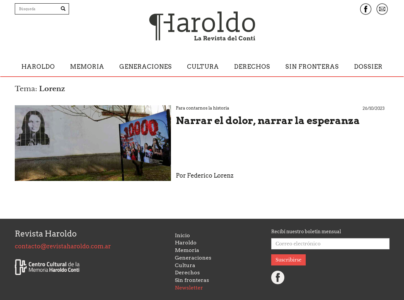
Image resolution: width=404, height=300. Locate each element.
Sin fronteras (312, 66)
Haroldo (38, 66)
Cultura (203, 66)
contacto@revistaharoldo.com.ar (63, 246)
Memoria (87, 66)
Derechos (252, 66)
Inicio (182, 235)
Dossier (368, 66)
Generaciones (145, 66)
